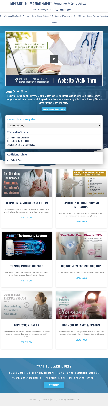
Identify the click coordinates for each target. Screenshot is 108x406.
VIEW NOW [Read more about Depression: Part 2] (26, 342)
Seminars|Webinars (62, 16)
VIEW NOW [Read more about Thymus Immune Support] (26, 280)
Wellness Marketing (100, 16)
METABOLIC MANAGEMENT (31, 3)
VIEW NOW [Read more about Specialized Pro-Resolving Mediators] (81, 221)
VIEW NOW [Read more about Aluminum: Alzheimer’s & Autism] (26, 217)
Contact (54, 23)
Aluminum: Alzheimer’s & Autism (26, 203)
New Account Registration (43, 9)
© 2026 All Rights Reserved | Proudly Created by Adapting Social (54, 399)
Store (34, 16)
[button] (14, 91)
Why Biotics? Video (14, 160)
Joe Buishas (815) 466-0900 (18, 140)
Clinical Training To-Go (45, 16)
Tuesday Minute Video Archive (18, 16)
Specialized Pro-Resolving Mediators (81, 205)
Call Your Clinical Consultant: (18, 137)
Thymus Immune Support (26, 266)
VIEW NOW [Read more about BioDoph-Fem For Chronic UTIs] (81, 278)
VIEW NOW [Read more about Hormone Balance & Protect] (81, 340)
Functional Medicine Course (81, 16)
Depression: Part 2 (26, 325)
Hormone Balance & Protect (81, 325)
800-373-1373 (89, 378)
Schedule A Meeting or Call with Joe (21, 144)
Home (2, 16)
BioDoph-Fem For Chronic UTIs (81, 266)
